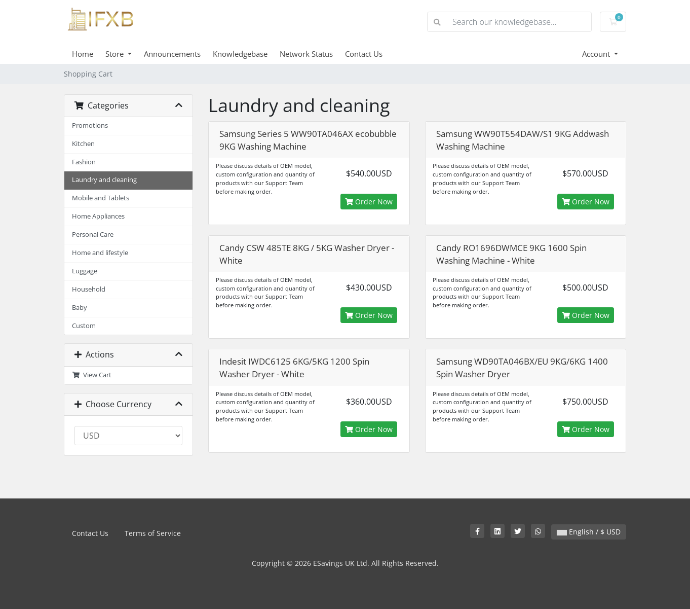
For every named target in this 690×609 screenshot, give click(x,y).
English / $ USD (589, 531)
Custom (84, 325)
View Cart (91, 375)
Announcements (172, 54)
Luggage (84, 271)
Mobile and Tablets (100, 198)
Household (88, 289)
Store (115, 54)
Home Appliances (98, 216)
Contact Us (363, 54)
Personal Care (92, 234)
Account (597, 54)
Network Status (306, 54)
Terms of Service (153, 533)
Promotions (90, 125)
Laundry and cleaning (104, 179)
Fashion (84, 162)
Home (82, 54)
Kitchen (83, 143)
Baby (79, 307)
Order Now (369, 201)
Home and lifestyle (100, 252)
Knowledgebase (240, 54)
